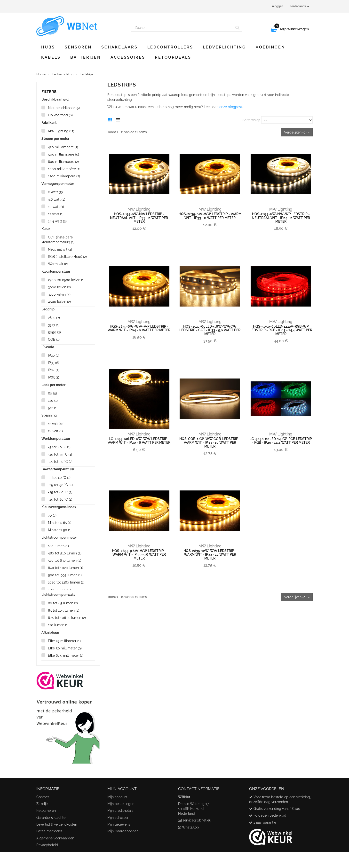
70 (52, 515)
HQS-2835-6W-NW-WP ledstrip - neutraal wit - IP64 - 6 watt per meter (281, 217)
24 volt (55, 431)
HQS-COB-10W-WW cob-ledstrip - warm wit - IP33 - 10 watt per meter (209, 442)
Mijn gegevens (118, 824)
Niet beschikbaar (64, 108)
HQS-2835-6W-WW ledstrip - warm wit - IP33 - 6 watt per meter (210, 216)
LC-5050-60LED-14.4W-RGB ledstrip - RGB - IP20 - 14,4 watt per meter (281, 440)
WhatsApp (190, 827)
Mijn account (117, 797)
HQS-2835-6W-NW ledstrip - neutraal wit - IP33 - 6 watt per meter (139, 217)
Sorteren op (251, 120)
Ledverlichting (224, 47)
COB (54, 339)
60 (52, 393)
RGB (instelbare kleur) (67, 257)
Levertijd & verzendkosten (56, 824)
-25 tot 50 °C (60, 462)
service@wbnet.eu (196, 820)
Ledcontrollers (170, 47)
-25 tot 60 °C (60, 492)
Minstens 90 (59, 530)
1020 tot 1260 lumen (66, 582)
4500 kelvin (59, 302)
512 (52, 408)
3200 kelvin (59, 294)
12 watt (55, 214)
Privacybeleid (47, 845)
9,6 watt (56, 199)
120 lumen (58, 625)
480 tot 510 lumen (64, 553)
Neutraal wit (60, 249)
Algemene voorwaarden (55, 838)
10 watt (56, 207)
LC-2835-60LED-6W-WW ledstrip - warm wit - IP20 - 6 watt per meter (139, 440)
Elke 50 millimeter (65, 648)
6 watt (55, 192)
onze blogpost (230, 107)
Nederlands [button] (299, 6)
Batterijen (85, 57)
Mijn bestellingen (120, 804)
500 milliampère (63, 154)
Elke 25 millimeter (64, 641)
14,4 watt (57, 221)
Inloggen (277, 6)
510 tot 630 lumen (64, 560)
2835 (54, 318)
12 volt (56, 424)
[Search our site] (182, 28)
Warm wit (58, 264)
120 (53, 400)
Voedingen (270, 47)
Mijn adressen (118, 818)
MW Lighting (61, 131)
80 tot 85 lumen (63, 603)
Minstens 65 (59, 523)
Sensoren (78, 47)
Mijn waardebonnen (122, 831)
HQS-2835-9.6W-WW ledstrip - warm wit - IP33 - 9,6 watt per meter (139, 554)
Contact (42, 797)
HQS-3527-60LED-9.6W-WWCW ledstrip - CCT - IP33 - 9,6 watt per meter (209, 330)
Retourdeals (173, 57)
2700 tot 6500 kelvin (66, 280)
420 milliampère (63, 147)
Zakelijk (42, 804)
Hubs (48, 47)
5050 (54, 332)
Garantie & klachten (51, 818)
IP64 (53, 370)
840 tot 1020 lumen (65, 568)
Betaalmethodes (49, 831)
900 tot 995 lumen (65, 575)
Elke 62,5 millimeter (65, 655)
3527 (53, 325)
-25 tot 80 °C (60, 499)
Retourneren (46, 811)
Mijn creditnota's (120, 811)
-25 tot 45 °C (60, 454)
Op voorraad (60, 115)
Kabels (51, 57)
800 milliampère (63, 162)
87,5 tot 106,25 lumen (67, 618)
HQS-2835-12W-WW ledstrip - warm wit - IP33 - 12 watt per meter (209, 554)
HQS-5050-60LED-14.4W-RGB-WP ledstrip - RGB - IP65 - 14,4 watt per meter (281, 330)
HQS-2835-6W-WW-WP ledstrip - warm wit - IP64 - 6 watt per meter (139, 328)
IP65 (53, 377)
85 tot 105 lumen (63, 610)
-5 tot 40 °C (59, 447)
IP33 (53, 363)
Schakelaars (119, 47)
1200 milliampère (64, 176)
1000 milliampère (64, 169)
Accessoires (128, 57)
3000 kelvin (59, 287)
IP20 (53, 355)
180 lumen (58, 546)
